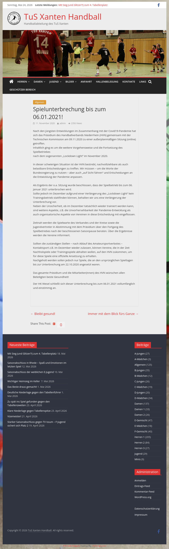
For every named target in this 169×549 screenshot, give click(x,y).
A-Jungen (140, 353)
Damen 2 (140, 414)
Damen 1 (140, 409)
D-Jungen (140, 392)
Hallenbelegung (107, 81)
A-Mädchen (141, 359)
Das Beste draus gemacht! (22, 386)
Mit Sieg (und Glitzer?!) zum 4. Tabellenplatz (82, 5)
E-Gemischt (141, 420)
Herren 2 (140, 442)
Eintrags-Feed (142, 486)
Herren (22, 81)
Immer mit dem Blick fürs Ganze (113, 314)
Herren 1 (140, 437)
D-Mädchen (141, 398)
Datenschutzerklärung (147, 508)
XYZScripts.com (99, 545)
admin (63, 123)
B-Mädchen (141, 375)
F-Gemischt (141, 431)
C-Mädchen (141, 387)
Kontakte (128, 81)
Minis (138, 459)
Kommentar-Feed (144, 491)
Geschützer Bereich (22, 89)
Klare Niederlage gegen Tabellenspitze (29, 410)
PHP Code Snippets (71, 545)
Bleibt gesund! (42, 314)
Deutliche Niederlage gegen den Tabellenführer (34, 392)
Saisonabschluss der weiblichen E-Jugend (30, 372)
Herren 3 (140, 448)
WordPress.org (143, 497)
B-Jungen (140, 370)
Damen (38, 81)
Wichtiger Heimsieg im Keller (24, 381)
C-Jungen (140, 381)
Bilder (70, 81)
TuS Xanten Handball (63, 16)
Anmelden (140, 480)
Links (142, 81)
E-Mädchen (141, 426)
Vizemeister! (14, 416)
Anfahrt (86, 81)
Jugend (54, 81)
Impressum (141, 514)
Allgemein (39, 102)
